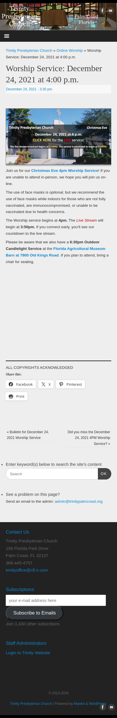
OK (102, 473)
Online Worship (70, 50)
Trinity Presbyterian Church (29, 50)
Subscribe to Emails (34, 613)
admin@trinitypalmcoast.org (79, 501)
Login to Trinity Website (28, 652)
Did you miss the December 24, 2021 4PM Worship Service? (89, 438)
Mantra (79, 704)
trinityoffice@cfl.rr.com (27, 570)
